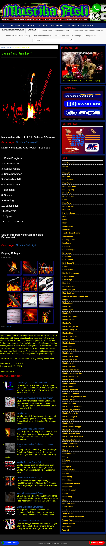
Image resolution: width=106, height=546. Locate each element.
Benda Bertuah (68, 196)
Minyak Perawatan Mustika (80, 25)
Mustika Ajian (67, 310)
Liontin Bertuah (68, 286)
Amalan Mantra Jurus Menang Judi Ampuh (35, 398)
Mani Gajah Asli (68, 293)
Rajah (64, 500)
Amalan (43, 25)
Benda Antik (67, 193)
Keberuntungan (68, 250)
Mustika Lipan (23, 413)
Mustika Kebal (67, 353)
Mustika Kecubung (69, 360)
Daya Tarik (66, 210)
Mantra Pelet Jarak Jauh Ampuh (30, 493)
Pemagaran (66, 467)
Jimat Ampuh (67, 236)
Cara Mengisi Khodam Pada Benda (32, 382)
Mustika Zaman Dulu (70, 447)
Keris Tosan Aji (68, 263)
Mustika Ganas (68, 340)
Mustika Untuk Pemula (71, 440)
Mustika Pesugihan (69, 417)
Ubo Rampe (67, 527)
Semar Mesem (67, 507)
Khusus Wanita (68, 276)
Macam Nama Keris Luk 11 (17, 53)
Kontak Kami (57, 25)
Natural (65, 450)
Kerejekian (66, 256)
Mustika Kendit (68, 363)
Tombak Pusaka (68, 523)
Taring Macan (67, 513)
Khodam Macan (68, 270)
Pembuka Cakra (68, 470)
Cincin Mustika (68, 206)
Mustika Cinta (67, 333)
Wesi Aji (31, 25)
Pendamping (67, 477)
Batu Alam (66, 173)
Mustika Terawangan (70, 430)
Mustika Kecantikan (70, 356)
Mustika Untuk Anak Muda (72, 436)
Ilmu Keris (10, 47)
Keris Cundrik (67, 260)
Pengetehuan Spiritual (71, 483)
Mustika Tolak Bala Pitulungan (29, 477)
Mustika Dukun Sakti (70, 336)
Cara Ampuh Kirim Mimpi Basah (30, 429)
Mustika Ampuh (68, 320)
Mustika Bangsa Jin (70, 326)
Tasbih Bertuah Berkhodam (73, 517)
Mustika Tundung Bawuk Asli (29, 462)
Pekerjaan (66, 460)
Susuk (64, 510)
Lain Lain (32, 30)
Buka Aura (66, 203)
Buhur (64, 200)
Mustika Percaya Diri (70, 413)
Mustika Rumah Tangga (71, 427)
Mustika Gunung (68, 343)
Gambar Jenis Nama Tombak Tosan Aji (87, 31)
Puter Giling (67, 497)
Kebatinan (66, 246)
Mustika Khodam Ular (70, 376)
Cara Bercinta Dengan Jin (28, 520)
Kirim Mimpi (67, 280)
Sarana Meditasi (68, 503)
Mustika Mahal (68, 380)
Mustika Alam (67, 313)
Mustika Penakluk (69, 403)
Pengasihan (67, 480)
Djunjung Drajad (68, 213)
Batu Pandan (67, 183)
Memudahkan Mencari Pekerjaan (75, 296)
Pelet (64, 463)
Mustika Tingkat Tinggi (71, 433)
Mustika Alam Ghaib (70, 316)
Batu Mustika (17, 25)
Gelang (65, 216)
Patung (65, 457)
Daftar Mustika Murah (13, 30)
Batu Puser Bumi (69, 186)
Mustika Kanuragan (70, 350)
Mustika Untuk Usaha (70, 443)
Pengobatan (67, 487)
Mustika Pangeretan (70, 390)
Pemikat (65, 473)
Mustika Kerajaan (69, 366)
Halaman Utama (9, 542)
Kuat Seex (66, 283)
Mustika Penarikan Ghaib (72, 407)
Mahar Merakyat (68, 290)
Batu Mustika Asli (62, 31)
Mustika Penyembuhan (71, 410)
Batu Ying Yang (68, 190)
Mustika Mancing (69, 383)
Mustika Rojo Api (26, 245)
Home (4, 25)
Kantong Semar (68, 240)
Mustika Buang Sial (69, 330)
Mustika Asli (67, 323)
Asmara (65, 170)
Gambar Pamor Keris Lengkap (18, 35)
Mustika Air (66, 306)
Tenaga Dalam (67, 520)
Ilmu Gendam (67, 226)
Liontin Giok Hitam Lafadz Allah (30, 507)
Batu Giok (66, 176)
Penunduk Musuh (69, 490)
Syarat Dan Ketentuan (42, 35)
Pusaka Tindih (67, 493)
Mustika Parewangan (70, 393)
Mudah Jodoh (67, 303)
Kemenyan (66, 253)
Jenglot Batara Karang (71, 233)
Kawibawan (66, 243)
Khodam (65, 266)
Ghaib (64, 220)
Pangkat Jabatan (68, 453)
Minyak (65, 300)
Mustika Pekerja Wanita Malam (74, 397)
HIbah (64, 223)
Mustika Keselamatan (70, 370)
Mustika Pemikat (68, 400)
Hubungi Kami (96, 542)
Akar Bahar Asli (68, 163)
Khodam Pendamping (70, 273)
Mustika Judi (67, 346)
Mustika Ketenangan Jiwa (72, 373)
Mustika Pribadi (68, 420)
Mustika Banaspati (26, 142)
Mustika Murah (68, 386)
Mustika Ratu (67, 423)
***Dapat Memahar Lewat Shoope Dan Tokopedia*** (75, 35)
